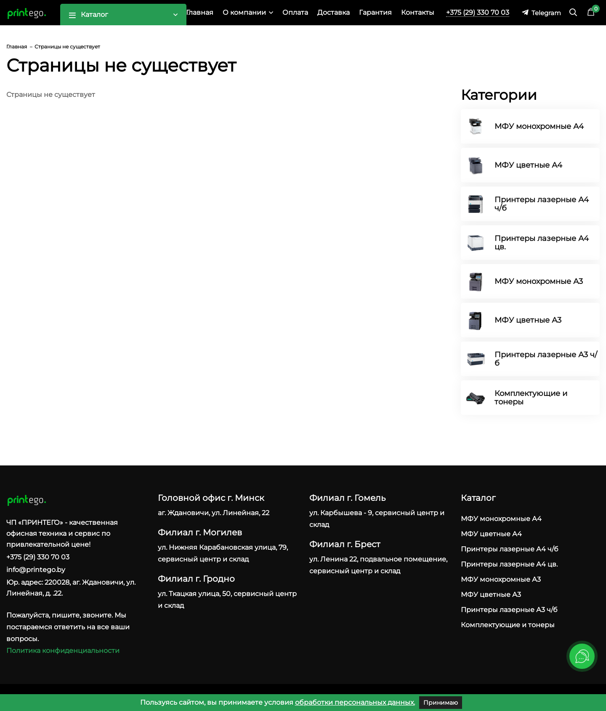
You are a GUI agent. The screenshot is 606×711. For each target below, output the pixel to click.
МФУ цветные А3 (527, 320)
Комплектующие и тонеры (530, 397)
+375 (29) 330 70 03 (477, 12)
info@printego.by (35, 570)
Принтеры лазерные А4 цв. (541, 242)
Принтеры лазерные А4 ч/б (541, 203)
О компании (244, 12)
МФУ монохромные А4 (539, 126)
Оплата (295, 12)
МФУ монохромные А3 (538, 281)
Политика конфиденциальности (63, 651)
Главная (199, 12)
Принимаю (440, 702)
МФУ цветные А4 (528, 165)
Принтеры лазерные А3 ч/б (545, 358)
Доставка (333, 12)
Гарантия (375, 12)
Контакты (417, 12)
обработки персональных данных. (355, 702)
